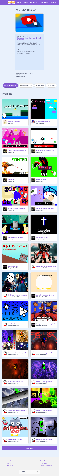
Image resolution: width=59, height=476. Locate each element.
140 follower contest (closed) (45, 295)
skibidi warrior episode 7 (44, 381)
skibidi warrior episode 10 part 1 (17, 295)
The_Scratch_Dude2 (41, 239)
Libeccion (10, 123)
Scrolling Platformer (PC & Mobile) (46, 150)
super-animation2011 (42, 268)
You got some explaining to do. (46, 324)
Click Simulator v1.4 (14, 324)
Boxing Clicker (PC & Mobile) (17, 208)
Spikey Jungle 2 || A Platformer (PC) (17, 150)
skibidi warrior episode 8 (15, 381)
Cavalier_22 (11, 152)
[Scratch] (11, 2)
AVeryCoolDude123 (13, 268)
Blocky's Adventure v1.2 (43, 121)
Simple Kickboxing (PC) (15, 237)
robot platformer (13, 266)
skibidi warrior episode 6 (44, 410)
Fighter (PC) (11, 179)
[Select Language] (29, 471)
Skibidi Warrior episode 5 (44, 439)
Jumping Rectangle (14, 121)
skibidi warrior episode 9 (44, 353)
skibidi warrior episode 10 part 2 (46, 266)
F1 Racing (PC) (41, 179)
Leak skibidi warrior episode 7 (17, 410)
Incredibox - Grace (42, 237)
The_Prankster (40, 123)
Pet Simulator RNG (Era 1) (16, 439)
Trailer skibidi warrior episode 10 (17, 353)
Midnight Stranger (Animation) (45, 208)
